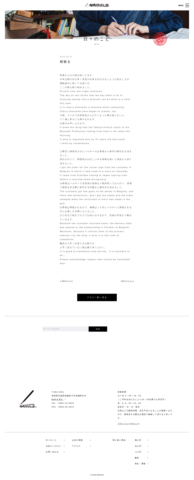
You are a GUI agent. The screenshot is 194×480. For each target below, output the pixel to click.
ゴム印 (138, 452)
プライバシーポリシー (129, 423)
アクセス (76, 446)
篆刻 (137, 458)
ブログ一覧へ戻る (97, 297)
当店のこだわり (53, 446)
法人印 (138, 446)
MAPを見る (57, 399)
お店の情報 (77, 440)
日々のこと (51, 440)
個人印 (138, 440)
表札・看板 (140, 464)
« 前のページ (66, 281)
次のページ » (127, 281)
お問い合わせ (97, 371)
